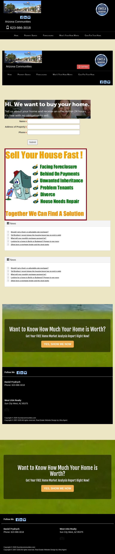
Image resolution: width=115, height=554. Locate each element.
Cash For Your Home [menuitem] (93, 35)
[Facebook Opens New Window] (22, 17)
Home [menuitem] (16, 35)
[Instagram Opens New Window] (29, 17)
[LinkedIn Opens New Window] (25, 17)
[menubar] (57, 35)
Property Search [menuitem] (30, 35)
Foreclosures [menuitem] (48, 35)
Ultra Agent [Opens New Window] (62, 550)
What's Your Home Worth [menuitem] (69, 35)
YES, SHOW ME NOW (57, 488)
